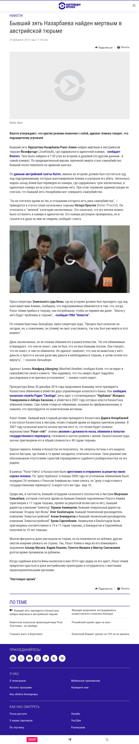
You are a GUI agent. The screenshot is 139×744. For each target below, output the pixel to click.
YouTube (76, 720)
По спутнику (17, 727)
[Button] (104, 47)
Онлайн (75, 713)
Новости (16, 15)
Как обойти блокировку (24, 694)
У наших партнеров (21, 720)
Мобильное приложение (85, 680)
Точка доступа (18, 713)
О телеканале (18, 680)
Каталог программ (21, 687)
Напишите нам (79, 687)
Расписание (78, 727)
